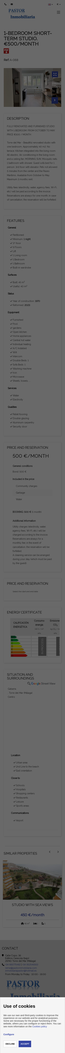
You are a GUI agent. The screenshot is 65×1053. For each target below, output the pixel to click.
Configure (8, 1034)
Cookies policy (39, 1026)
